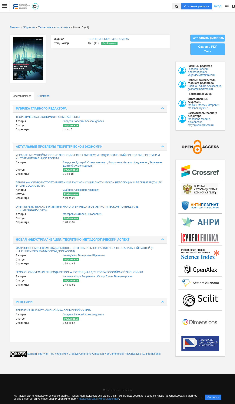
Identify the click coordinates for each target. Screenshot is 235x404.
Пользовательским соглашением (99, 398)
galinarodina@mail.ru (200, 88)
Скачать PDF (207, 49)
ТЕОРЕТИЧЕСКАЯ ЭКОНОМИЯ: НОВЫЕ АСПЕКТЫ (48, 116)
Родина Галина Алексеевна (205, 85)
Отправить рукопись (196, 6)
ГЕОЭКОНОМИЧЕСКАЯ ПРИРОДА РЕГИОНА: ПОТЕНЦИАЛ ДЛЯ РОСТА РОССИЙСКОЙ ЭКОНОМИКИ (79, 272)
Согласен (213, 397)
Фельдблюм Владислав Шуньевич (84, 255)
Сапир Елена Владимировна (114, 276)
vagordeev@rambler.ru (201, 74)
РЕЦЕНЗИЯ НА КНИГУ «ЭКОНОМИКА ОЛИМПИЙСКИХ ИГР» (53, 310)
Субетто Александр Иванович (81, 189)
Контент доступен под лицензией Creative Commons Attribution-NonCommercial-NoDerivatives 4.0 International (94, 353)
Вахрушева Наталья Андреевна (128, 162)
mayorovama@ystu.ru (201, 125)
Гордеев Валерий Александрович (83, 121)
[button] (4, 6)
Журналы (29, 27)
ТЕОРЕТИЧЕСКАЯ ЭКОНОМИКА (108, 38)
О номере (43, 95)
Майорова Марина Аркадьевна (199, 120)
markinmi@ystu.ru (198, 108)
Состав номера (22, 95)
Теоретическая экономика (54, 27)
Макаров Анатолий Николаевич (82, 214)
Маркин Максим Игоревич (204, 105)
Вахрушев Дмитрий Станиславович (85, 162)
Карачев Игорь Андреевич (79, 276)
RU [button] (227, 6)
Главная (15, 27)
